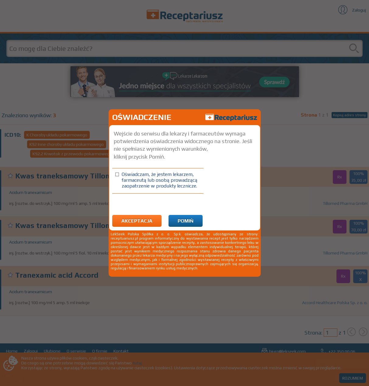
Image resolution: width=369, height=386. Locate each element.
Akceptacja (136, 221)
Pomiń (185, 221)
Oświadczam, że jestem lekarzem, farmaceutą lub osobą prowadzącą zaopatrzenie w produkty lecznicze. (159, 180)
